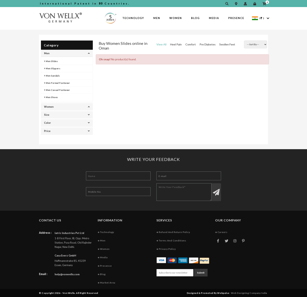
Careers (221, 232)
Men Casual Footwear (57, 90)
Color (67, 122)
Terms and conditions (171, 240)
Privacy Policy (166, 248)
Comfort (190, 44)
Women (175, 18)
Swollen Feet (227, 44)
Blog (195, 18)
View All (161, 44)
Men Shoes (51, 97)
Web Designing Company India (249, 293)
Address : (45, 232)
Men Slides (51, 61)
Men (156, 18)
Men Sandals (52, 75)
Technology (133, 18)
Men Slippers (52, 68)
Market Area (106, 282)
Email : (43, 274)
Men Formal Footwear (57, 83)
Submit (201, 272)
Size (67, 114)
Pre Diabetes (208, 44)
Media (214, 18)
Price (67, 131)
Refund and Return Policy (173, 232)
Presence (236, 18)
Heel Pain (176, 44)
